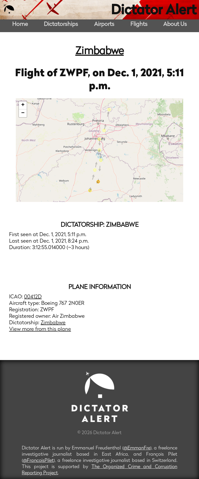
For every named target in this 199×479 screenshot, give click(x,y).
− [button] (23, 113)
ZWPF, (76, 73)
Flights (138, 24)
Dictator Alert (153, 11)
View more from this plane (40, 329)
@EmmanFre (137, 448)
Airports (104, 24)
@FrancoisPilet (38, 460)
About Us (175, 24)
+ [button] (23, 105)
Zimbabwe (99, 51)
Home (20, 24)
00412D (33, 297)
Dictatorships (61, 24)
